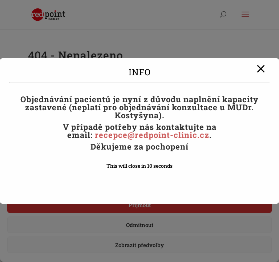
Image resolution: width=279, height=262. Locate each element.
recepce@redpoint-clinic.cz (152, 135)
